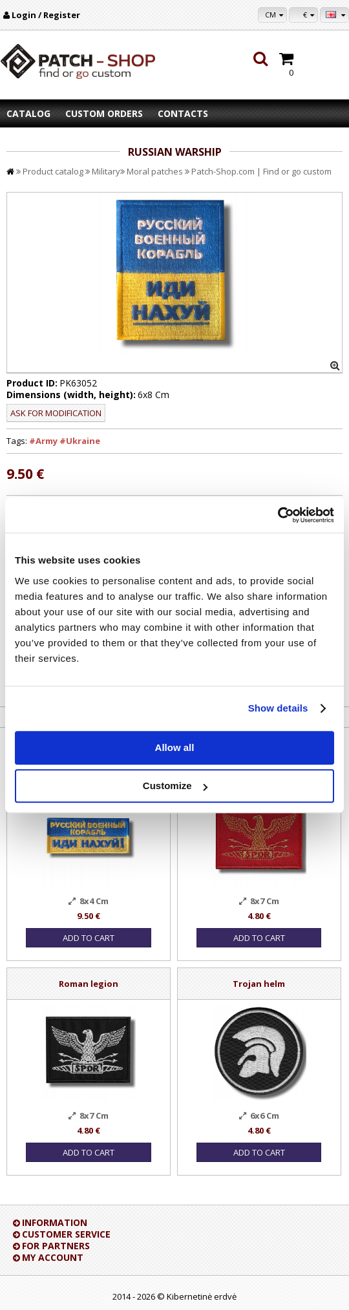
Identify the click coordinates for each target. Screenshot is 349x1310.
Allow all (175, 747)
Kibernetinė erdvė (202, 1296)
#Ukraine (79, 441)
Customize (175, 785)
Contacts (183, 113)
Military (106, 171)
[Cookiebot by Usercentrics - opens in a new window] (277, 515)
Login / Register (46, 15)
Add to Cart (88, 938)
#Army (43, 441)
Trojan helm (259, 983)
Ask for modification (55, 413)
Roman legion (88, 983)
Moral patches (155, 171)
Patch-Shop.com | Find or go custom (261, 171)
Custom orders (104, 113)
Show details (278, 708)
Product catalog (53, 171)
